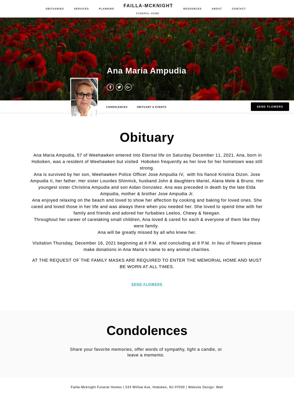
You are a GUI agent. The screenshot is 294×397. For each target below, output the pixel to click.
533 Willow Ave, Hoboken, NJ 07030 (155, 387)
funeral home (147, 13)
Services (81, 8)
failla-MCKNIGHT (148, 5)
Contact (239, 8)
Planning (106, 8)
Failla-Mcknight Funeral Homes (96, 387)
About (217, 8)
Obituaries (55, 8)
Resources (192, 8)
